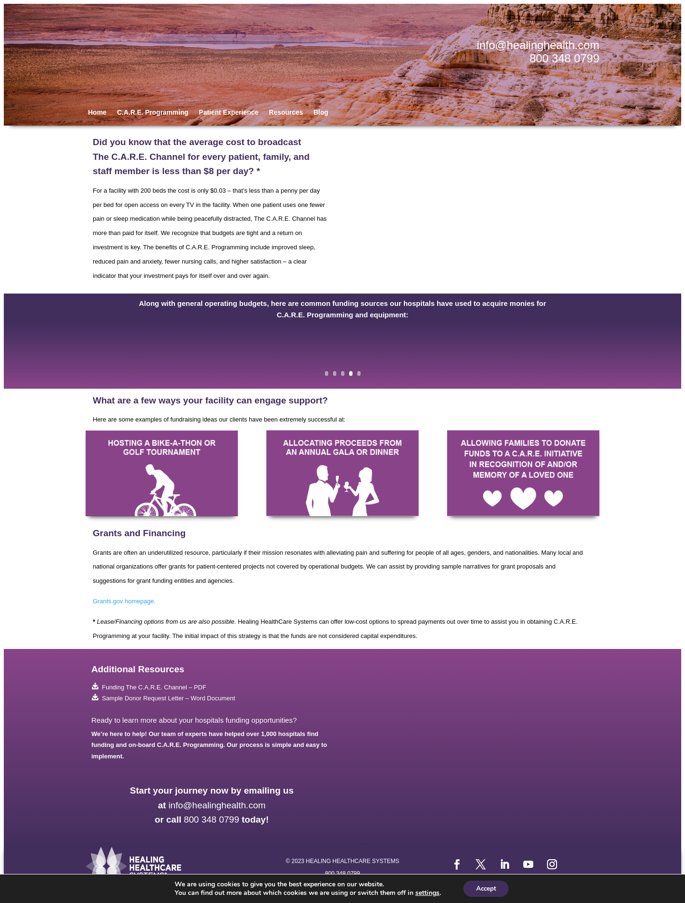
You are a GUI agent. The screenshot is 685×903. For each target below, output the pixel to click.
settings (425, 892)
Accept (486, 888)
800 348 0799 (564, 58)
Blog (320, 112)
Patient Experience (228, 112)
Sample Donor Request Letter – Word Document (163, 698)
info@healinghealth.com (538, 45)
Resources (286, 112)
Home (97, 112)
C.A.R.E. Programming (152, 112)
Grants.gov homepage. (124, 601)
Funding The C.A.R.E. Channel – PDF (148, 687)
